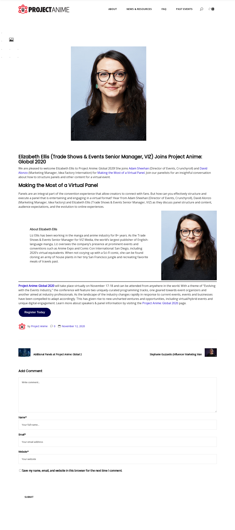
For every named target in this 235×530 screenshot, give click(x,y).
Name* (22, 417)
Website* (23, 451)
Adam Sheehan (139, 168)
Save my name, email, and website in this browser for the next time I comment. (72, 471)
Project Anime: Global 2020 (160, 303)
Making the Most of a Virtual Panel (121, 173)
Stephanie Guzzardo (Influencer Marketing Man (176, 354)
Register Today (35, 312)
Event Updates (30, 151)
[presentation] (45, 482)
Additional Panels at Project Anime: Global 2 (57, 354)
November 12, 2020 (73, 326)
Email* (22, 434)
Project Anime (39, 326)
